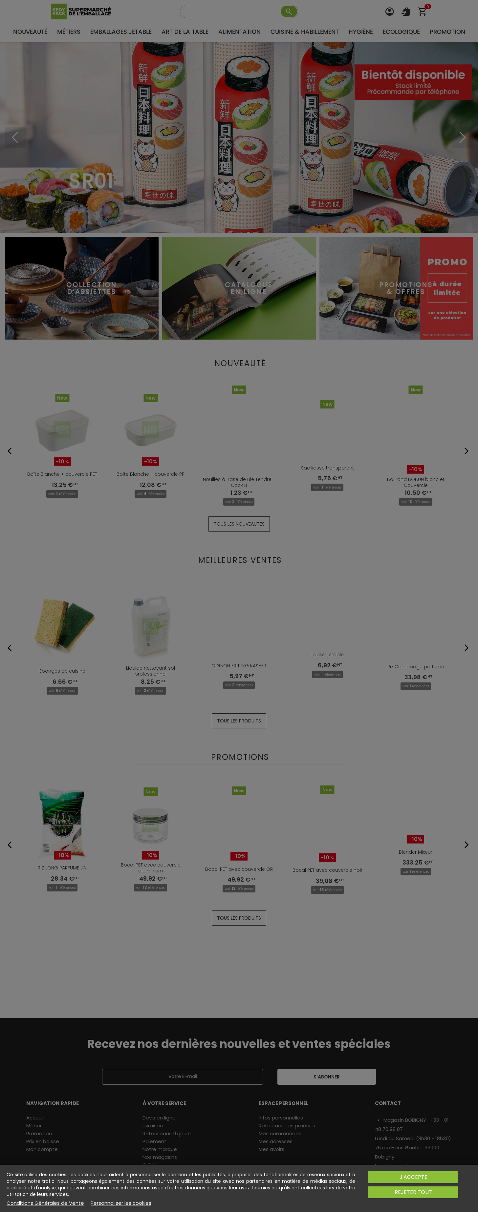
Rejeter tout (413, 1192)
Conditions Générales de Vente (45, 1203)
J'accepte (413, 1177)
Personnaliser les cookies (121, 1203)
